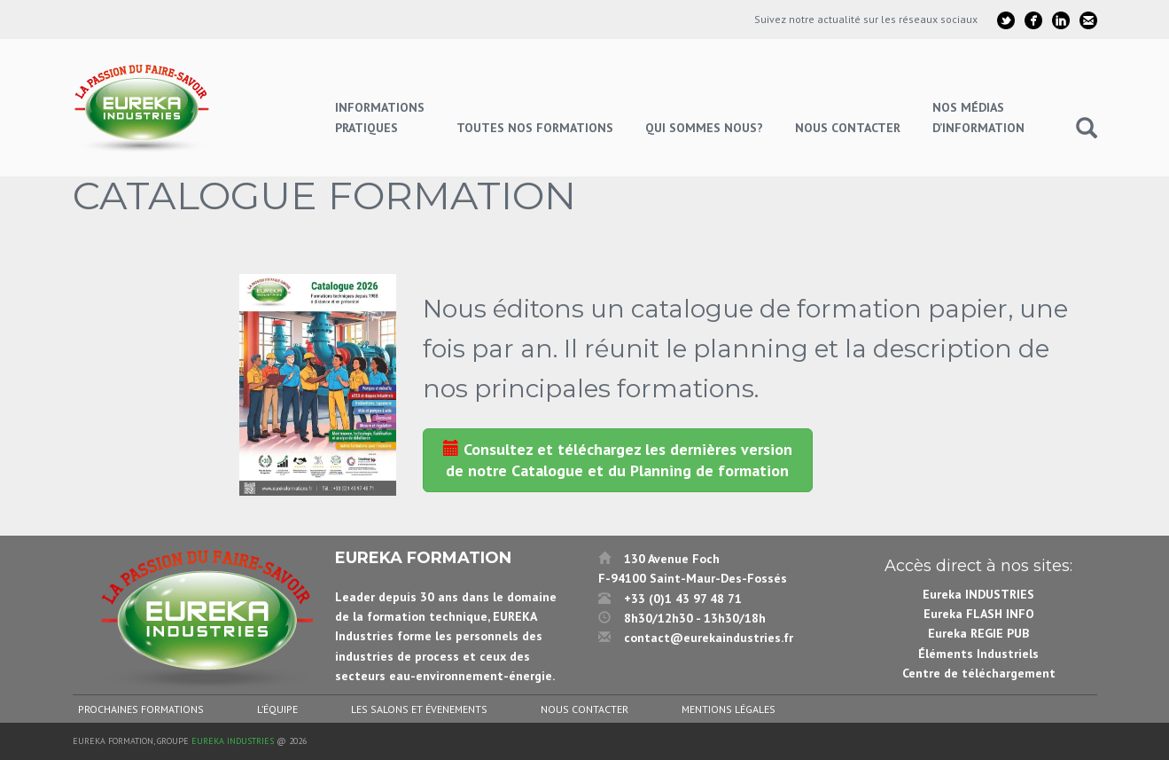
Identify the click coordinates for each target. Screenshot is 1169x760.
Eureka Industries (232, 741)
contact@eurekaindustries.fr (708, 638)
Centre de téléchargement (979, 673)
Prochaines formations (141, 709)
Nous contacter (584, 709)
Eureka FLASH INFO (979, 614)
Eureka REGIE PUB (978, 633)
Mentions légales (728, 709)
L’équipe (277, 709)
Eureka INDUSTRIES (978, 594)
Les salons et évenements (419, 709)
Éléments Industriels (978, 654)
